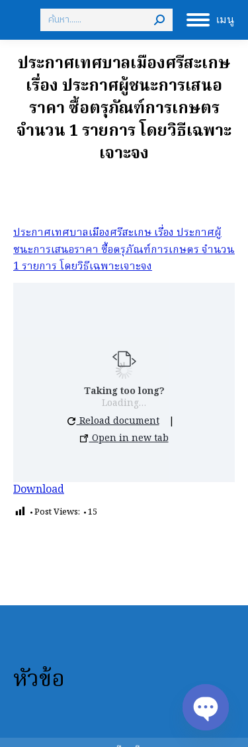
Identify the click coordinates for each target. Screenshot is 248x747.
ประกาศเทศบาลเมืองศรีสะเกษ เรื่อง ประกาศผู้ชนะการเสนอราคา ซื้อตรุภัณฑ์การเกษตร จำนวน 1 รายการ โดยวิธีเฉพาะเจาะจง (124, 249)
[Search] (106, 20)
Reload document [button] (113, 421)
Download (38, 490)
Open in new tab (124, 438)
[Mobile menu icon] (210, 20)
